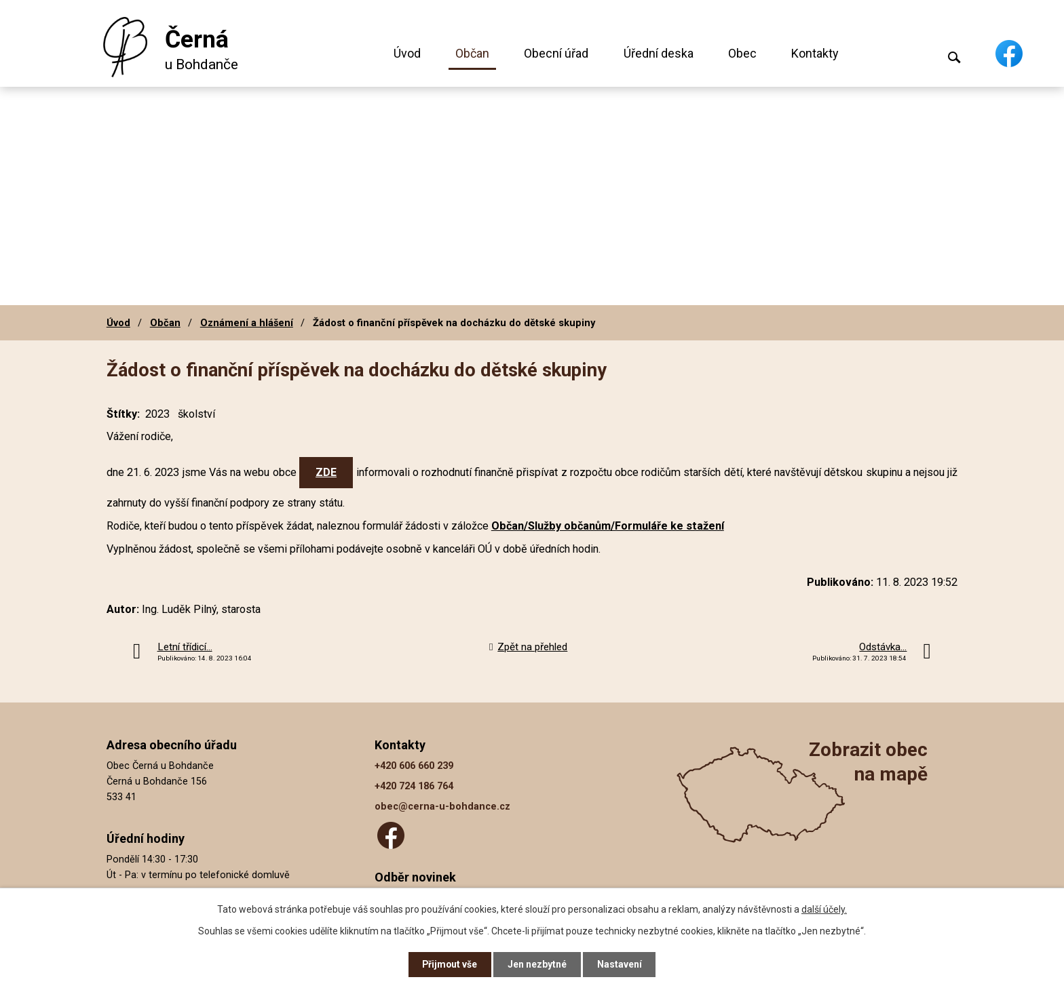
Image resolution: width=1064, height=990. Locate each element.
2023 (157, 414)
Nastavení (620, 964)
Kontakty (815, 53)
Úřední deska (659, 53)
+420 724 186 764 (414, 786)
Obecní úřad (556, 53)
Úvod (407, 53)
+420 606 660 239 (414, 766)
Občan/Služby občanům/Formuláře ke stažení (607, 525)
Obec (742, 53)
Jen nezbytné (537, 964)
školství (196, 414)
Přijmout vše (449, 964)
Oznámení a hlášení (246, 323)
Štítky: (123, 414)
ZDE (326, 472)
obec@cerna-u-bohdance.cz (442, 806)
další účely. (824, 908)
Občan (472, 53)
